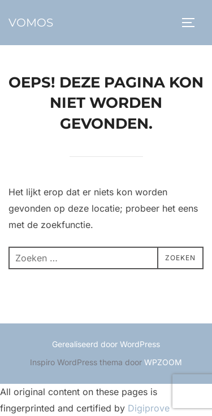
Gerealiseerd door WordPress (106, 344)
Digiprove (149, 408)
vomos (30, 22)
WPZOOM (163, 362)
